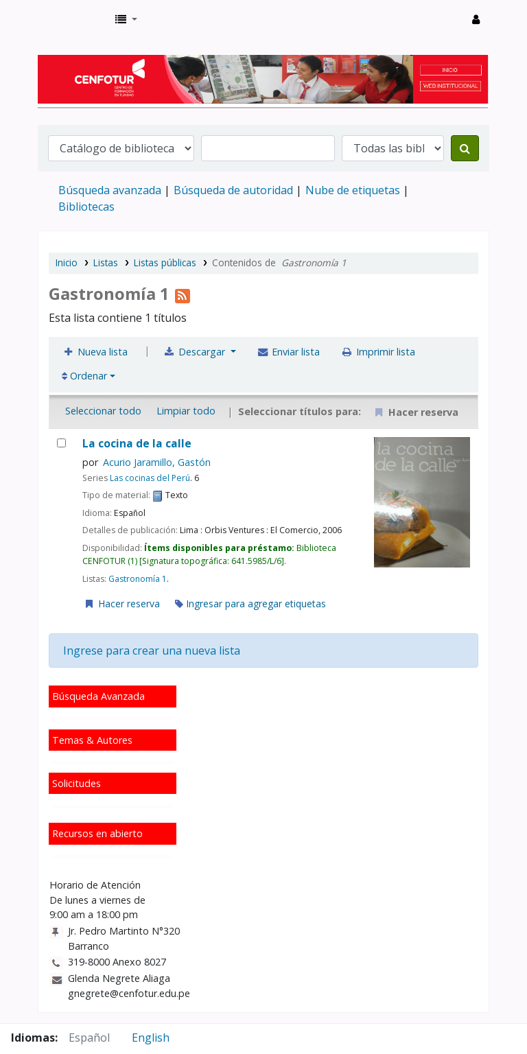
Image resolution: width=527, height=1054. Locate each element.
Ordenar (84, 375)
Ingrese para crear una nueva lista (151, 650)
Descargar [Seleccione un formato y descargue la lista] (196, 351)
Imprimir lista (377, 351)
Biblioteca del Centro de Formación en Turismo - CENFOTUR (72, 19)
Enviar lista (288, 351)
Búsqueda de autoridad (233, 190)
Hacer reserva (121, 603)
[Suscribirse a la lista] (182, 293)
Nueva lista (95, 351)
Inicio (67, 262)
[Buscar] (465, 148)
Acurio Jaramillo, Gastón (157, 462)
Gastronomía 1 (137, 579)
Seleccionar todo (103, 410)
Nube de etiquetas (352, 190)
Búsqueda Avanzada (98, 696)
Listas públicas (165, 262)
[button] (126, 19)
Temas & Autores (92, 740)
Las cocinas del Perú (150, 478)
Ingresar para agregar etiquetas (250, 603)
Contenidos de (279, 262)
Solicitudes (76, 783)
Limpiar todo (185, 410)
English (150, 1037)
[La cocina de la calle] (61, 442)
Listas (105, 262)
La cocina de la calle (136, 443)
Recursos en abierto (97, 833)
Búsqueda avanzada (109, 190)
